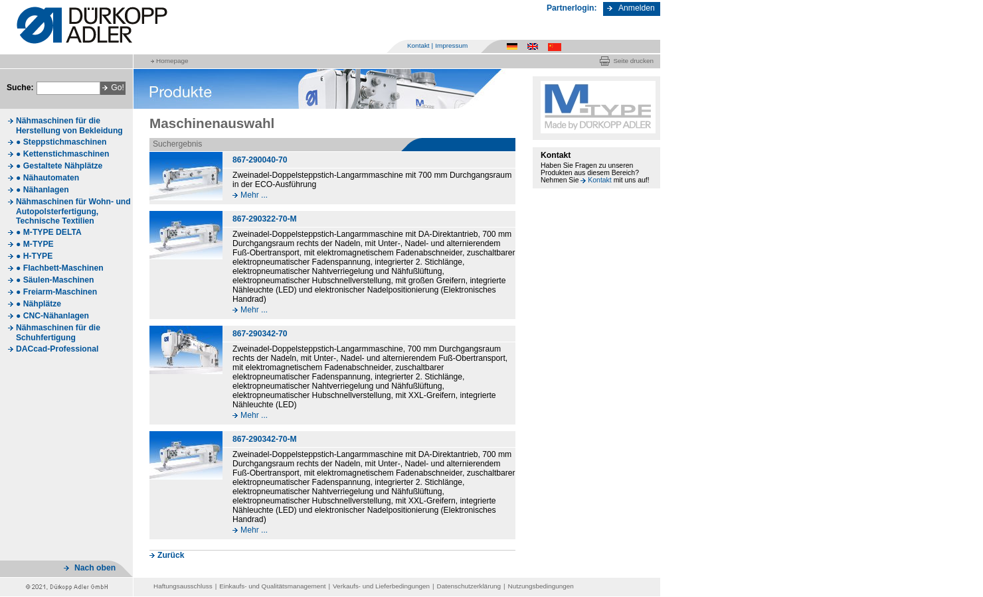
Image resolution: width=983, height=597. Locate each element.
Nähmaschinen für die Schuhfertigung (58, 332)
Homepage (172, 60)
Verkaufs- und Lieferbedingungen (381, 586)
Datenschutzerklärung (469, 586)
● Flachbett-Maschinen (60, 268)
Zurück (171, 555)
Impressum (451, 45)
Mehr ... (254, 195)
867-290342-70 (259, 333)
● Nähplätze (38, 303)
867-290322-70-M (264, 219)
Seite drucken (633, 60)
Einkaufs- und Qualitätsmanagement (272, 586)
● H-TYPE (34, 256)
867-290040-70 (259, 160)
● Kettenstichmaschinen (62, 154)
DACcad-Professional (57, 349)
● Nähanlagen (42, 189)
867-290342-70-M (264, 439)
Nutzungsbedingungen (541, 586)
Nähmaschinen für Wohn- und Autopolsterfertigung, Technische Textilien (73, 211)
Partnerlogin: (572, 8)
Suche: (20, 87)
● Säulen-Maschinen (55, 280)
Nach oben (95, 567)
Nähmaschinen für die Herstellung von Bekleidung (69, 125)
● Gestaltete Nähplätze (59, 165)
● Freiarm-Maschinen (56, 292)
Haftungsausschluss (183, 586)
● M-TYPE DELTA (49, 232)
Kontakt (418, 45)
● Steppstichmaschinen (61, 142)
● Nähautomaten (47, 177)
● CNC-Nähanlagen (52, 315)
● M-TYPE (35, 244)
